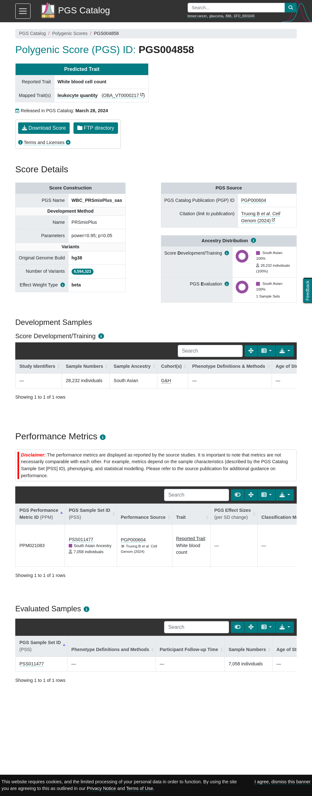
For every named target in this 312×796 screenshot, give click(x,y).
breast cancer (197, 16)
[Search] (210, 351)
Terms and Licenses (44, 142)
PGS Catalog (32, 33)
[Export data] (284, 351)
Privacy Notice (101, 788)
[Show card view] (238, 495)
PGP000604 (253, 200)
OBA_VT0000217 (121, 95)
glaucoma (216, 16)
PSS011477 (81, 539)
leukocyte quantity (78, 95)
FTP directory (95, 128)
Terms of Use (139, 788)
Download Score (44, 128)
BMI (229, 16)
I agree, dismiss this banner (282, 781)
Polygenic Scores (69, 33)
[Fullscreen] (251, 351)
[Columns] (266, 351)
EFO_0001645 (244, 16)
